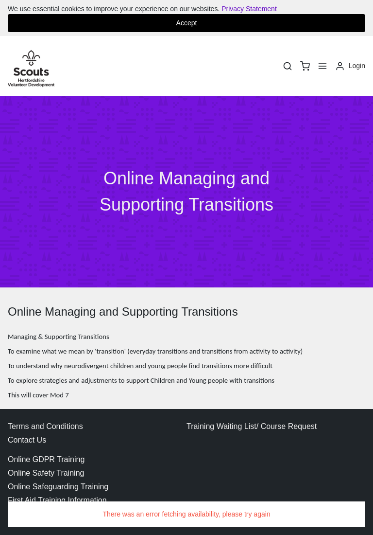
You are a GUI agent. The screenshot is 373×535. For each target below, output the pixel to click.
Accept (186, 23)
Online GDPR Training (46, 459)
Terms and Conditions (45, 426)
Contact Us (27, 440)
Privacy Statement (249, 9)
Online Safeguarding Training (58, 486)
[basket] (305, 66)
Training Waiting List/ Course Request (251, 426)
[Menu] (322, 66)
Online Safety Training (46, 473)
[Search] (287, 66)
